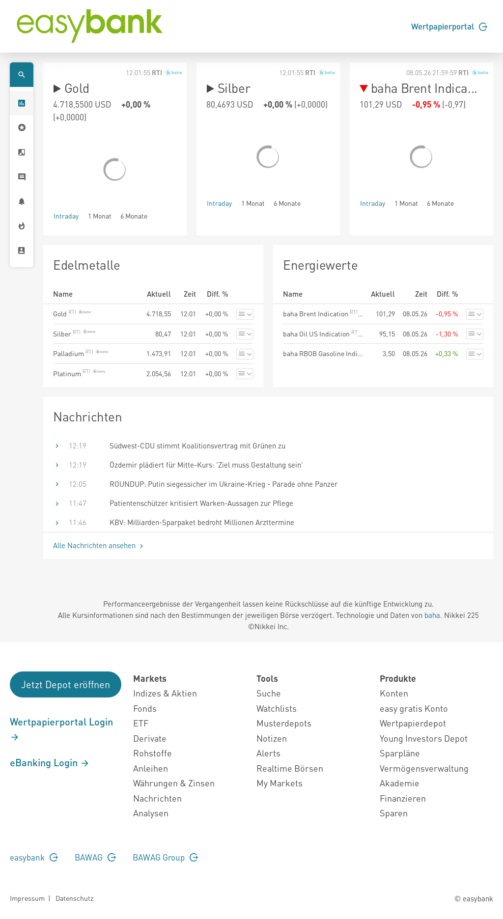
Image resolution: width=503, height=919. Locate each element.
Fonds (145, 708)
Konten (394, 692)
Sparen (394, 812)
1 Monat (100, 215)
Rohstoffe (152, 752)
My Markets (279, 782)
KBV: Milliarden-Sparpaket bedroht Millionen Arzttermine (202, 522)
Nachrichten (157, 798)
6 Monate (133, 215)
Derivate (150, 738)
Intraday (66, 215)
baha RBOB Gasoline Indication (323, 353)
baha (432, 615)
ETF (140, 722)
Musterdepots (283, 722)
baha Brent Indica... (418, 88)
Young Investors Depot (424, 738)
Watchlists (276, 708)
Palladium (80, 353)
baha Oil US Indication (323, 333)
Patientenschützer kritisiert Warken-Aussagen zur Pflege (201, 503)
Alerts (268, 752)
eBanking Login (50, 762)
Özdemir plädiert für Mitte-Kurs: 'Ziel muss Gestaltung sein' (206, 465)
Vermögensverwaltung (424, 768)
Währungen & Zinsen (174, 782)
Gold (71, 88)
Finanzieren (403, 798)
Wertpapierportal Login (61, 729)
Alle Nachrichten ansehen (99, 545)
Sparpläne (400, 752)
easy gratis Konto (414, 708)
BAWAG (95, 857)
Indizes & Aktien (165, 692)
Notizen (271, 738)
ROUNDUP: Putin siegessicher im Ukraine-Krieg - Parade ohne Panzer (223, 484)
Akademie (399, 782)
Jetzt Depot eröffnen (65, 684)
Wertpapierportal (449, 26)
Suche (268, 692)
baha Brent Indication (323, 313)
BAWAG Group (165, 857)
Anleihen (150, 768)
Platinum (79, 373)
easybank (34, 857)
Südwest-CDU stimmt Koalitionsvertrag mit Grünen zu (197, 445)
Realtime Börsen (289, 768)
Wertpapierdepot (413, 722)
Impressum (27, 897)
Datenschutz (74, 897)
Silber (228, 88)
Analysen (150, 812)
